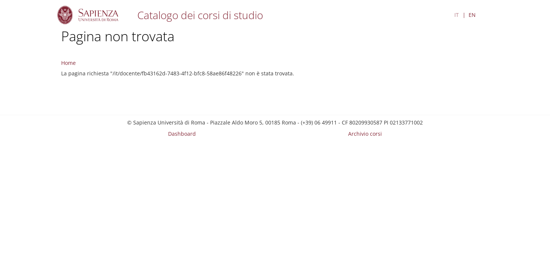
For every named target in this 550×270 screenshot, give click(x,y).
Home (68, 62)
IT (456, 14)
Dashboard (182, 133)
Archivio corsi (365, 133)
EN (472, 14)
